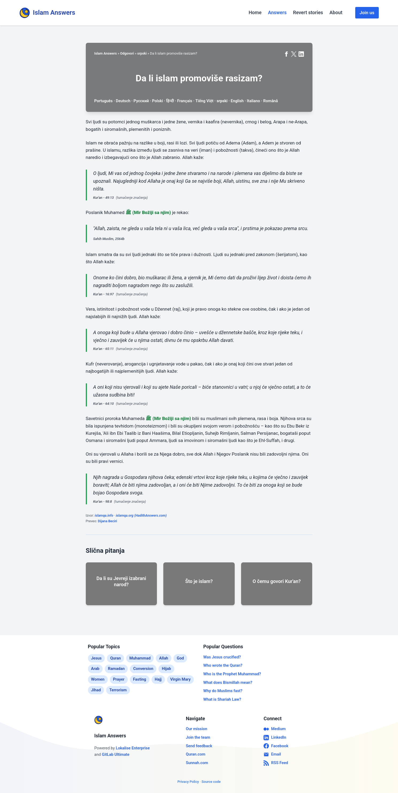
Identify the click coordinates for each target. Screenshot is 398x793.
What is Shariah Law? (222, 699)
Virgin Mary (180, 679)
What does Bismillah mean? (227, 682)
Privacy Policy (188, 782)
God (180, 658)
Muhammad (139, 658)
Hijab (166, 668)
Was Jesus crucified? (222, 657)
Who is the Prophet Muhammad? (232, 674)
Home (255, 12)
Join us (367, 12)
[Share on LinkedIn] (301, 54)
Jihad (96, 690)
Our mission (196, 728)
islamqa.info (104, 515)
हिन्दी (170, 100)
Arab (95, 668)
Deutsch (123, 100)
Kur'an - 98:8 (102, 502)
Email (272, 754)
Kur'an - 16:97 (103, 294)
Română (270, 100)
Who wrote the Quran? (222, 665)
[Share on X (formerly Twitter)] (293, 54)
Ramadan (116, 668)
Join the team (198, 737)
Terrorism (118, 690)
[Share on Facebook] (286, 54)
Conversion (143, 668)
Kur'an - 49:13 (103, 198)
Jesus (96, 658)
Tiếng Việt (204, 100)
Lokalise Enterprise (133, 748)
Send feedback (199, 746)
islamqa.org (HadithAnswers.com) (141, 515)
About (336, 12)
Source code (211, 782)
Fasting (139, 679)
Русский (141, 100)
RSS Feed (276, 763)
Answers (277, 12)
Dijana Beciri (107, 521)
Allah (163, 658)
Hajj (158, 679)
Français (184, 100)
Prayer (119, 679)
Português (103, 100)
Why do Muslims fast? (222, 690)
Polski (157, 100)
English (237, 100)
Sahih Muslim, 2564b (109, 239)
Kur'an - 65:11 (103, 349)
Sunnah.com (197, 762)
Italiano (253, 100)
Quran (115, 658)
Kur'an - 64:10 (103, 404)
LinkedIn (275, 737)
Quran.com (195, 754)
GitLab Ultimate (115, 754)
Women (98, 679)
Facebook (276, 746)
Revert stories (308, 12)
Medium (274, 729)
